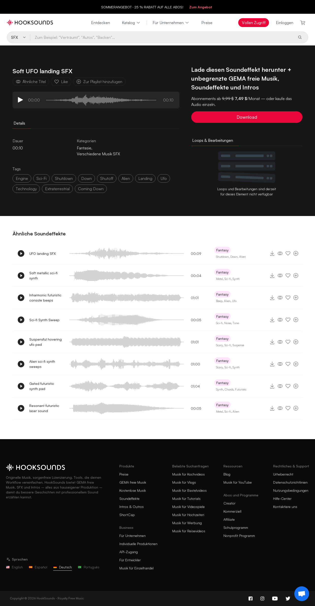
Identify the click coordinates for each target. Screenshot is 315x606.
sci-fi (41, 178)
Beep (219, 301)
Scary (219, 345)
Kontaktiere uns (285, 507)
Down (234, 257)
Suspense (238, 345)
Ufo (234, 301)
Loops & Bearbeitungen (212, 140)
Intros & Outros (131, 507)
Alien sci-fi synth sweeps (42, 364)
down (86, 178)
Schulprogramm (235, 527)
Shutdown (222, 257)
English (14, 567)
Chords (229, 389)
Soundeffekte (129, 498)
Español (38, 567)
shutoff (106, 178)
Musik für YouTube (237, 482)
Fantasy (222, 250)
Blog (226, 474)
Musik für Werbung (187, 523)
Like (61, 81)
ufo (164, 178)
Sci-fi (227, 279)
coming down (91, 188)
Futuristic (241, 389)
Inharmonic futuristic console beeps (45, 297)
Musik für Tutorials (186, 498)
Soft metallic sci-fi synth (43, 275)
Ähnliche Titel (31, 81)
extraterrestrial (57, 188)
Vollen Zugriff (254, 22)
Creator (229, 503)
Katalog (131, 22)
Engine (22, 178)
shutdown (64, 178)
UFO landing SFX (42, 253)
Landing (145, 178)
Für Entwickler (130, 560)
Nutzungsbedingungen (290, 490)
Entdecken (100, 22)
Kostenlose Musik (132, 490)
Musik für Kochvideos (188, 474)
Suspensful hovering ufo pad (45, 341)
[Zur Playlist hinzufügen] (296, 253)
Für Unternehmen (171, 22)
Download (246, 117)
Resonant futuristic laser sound (44, 408)
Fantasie (84, 147)
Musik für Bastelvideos (189, 490)
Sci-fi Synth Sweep (44, 320)
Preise (206, 22)
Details (19, 123)
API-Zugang (128, 552)
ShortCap (127, 515)
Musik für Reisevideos (188, 531)
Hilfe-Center (282, 498)
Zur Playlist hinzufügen (99, 81)
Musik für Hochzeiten (188, 515)
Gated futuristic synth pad (41, 386)
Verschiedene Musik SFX (98, 153)
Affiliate (229, 519)
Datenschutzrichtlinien (290, 482)
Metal (219, 279)
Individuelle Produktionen (138, 544)
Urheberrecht (283, 474)
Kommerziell (232, 511)
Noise (227, 323)
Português (88, 567)
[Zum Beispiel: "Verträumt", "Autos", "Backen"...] (162, 37)
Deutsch (62, 567)
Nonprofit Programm (239, 536)
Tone (236, 323)
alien (126, 178)
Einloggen (284, 22)
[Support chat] (301, 593)
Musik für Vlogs (184, 482)
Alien (242, 257)
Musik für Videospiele (188, 507)
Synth (236, 279)
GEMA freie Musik (132, 482)
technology (26, 188)
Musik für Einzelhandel (136, 568)
